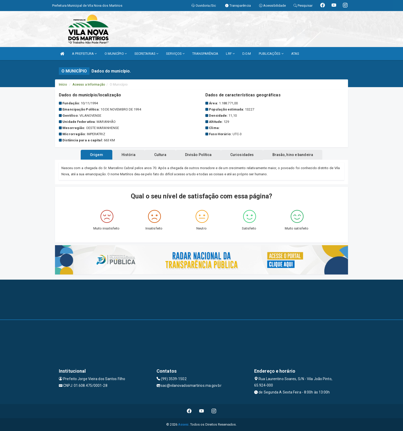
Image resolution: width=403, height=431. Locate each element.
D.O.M (246, 54)
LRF (230, 54)
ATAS (295, 54)
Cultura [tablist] (159, 155)
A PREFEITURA (84, 54)
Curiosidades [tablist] (246, 155)
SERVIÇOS (175, 54)
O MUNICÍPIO (116, 54)
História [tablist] (124, 155)
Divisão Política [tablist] (200, 155)
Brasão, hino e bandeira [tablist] (300, 155)
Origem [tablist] (89, 155)
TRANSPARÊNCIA (205, 54)
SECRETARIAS (146, 54)
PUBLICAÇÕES (271, 54)
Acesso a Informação (88, 84)
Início (63, 84)
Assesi (183, 424)
